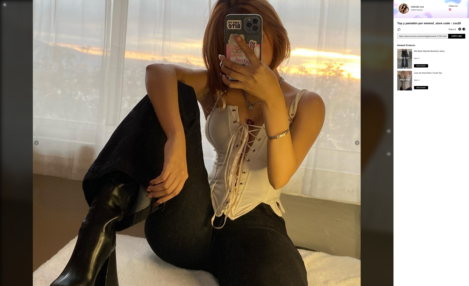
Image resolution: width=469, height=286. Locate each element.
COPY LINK (457, 36)
